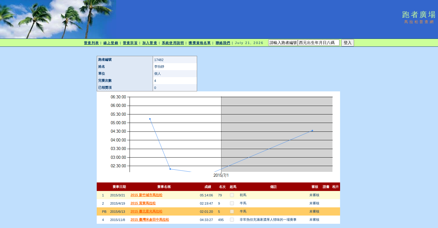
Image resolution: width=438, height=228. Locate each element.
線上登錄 (110, 43)
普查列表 (91, 43)
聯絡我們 (223, 43)
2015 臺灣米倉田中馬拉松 (149, 219)
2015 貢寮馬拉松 (143, 203)
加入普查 (149, 43)
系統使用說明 (173, 43)
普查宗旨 (130, 43)
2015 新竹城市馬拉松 (146, 195)
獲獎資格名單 (200, 43)
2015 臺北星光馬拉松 (146, 211)
